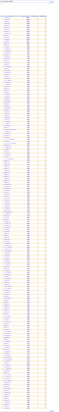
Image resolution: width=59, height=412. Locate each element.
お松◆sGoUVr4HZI (6, 233)
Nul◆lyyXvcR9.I (6, 325)
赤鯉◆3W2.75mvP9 (6, 29)
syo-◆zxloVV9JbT (6, 192)
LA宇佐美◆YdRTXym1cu (7, 221)
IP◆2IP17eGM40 (6, 219)
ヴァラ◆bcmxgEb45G (7, 231)
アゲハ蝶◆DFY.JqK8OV (7, 223)
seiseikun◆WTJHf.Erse (7, 290)
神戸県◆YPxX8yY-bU (7, 215)
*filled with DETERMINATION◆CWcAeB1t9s (10, 129)
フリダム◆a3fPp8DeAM (7, 78)
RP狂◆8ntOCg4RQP (7, 266)
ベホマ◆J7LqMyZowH (7, 76)
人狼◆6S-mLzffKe (6, 68)
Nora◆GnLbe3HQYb (7, 268)
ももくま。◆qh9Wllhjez (7, 121)
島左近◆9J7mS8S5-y (7, 88)
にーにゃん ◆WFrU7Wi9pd (7, 321)
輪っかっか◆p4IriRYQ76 (7, 270)
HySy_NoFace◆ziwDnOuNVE (8, 298)
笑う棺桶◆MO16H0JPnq (7, 337)
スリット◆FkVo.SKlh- (7, 123)
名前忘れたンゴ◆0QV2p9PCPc (8, 380)
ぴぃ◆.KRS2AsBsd (6, 282)
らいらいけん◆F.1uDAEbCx (8, 66)
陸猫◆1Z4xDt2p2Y (6, 176)
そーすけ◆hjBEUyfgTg (7, 227)
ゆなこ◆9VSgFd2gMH (7, 70)
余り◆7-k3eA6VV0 (6, 115)
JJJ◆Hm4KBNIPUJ (6, 127)
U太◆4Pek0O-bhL (6, 168)
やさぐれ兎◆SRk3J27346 (7, 133)
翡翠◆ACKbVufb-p (6, 180)
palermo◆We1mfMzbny (7, 23)
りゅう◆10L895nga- (7, 119)
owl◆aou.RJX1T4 (6, 90)
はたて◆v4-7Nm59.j (7, 141)
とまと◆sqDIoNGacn (7, 17)
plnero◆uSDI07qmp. (6, 21)
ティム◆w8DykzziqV (7, 137)
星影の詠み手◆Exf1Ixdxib (7, 335)
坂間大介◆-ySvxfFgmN (7, 135)
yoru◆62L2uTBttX (6, 27)
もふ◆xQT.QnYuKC (6, 329)
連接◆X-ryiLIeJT (6, 235)
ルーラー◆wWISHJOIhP (7, 341)
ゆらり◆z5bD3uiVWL (7, 294)
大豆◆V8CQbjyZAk (6, 37)
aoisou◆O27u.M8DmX (7, 239)
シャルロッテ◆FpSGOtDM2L (8, 286)
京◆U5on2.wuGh (6, 60)
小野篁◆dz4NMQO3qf (7, 394)
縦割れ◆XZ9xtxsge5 (7, 296)
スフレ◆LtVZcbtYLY (7, 19)
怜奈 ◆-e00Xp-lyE (6, 345)
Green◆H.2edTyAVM (7, 74)
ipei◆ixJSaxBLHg (6, 396)
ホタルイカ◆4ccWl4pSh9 (7, 274)
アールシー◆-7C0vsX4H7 (7, 376)
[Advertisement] (23, 9)
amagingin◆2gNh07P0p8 (7, 382)
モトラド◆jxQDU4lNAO (7, 125)
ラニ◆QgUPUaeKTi (6, 31)
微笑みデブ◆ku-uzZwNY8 (7, 188)
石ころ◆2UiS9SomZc (7, 62)
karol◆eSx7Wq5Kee (6, 237)
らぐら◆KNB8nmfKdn (7, 170)
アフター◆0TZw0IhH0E (7, 351)
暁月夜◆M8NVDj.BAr (7, 182)
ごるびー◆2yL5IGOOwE (7, 33)
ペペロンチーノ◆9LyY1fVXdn (8, 247)
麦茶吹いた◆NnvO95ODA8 (8, 184)
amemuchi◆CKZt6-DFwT (7, 131)
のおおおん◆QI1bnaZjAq (7, 225)
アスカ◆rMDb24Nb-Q (7, 229)
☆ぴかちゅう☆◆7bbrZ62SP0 (8, 80)
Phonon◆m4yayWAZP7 (7, 164)
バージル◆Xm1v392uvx (7, 86)
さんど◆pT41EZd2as (7, 384)
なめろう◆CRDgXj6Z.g (7, 347)
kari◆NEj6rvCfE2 (6, 372)
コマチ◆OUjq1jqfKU (7, 178)
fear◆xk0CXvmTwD (6, 400)
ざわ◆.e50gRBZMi (6, 217)
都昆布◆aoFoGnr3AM (7, 284)
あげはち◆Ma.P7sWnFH (7, 392)
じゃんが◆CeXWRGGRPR (7, 245)
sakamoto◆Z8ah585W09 (7, 292)
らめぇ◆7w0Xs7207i (7, 113)
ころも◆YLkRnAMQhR (7, 117)
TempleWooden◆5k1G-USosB (8, 331)
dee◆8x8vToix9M (6, 300)
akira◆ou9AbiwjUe (6, 64)
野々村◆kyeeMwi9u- (7, 386)
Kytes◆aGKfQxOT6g (7, 276)
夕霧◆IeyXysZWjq (6, 398)
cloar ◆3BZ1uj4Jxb (6, 166)
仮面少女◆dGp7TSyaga (7, 25)
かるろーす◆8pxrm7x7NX (7, 278)
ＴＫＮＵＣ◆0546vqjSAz (7, 82)
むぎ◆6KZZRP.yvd (6, 323)
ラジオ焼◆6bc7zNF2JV (7, 111)
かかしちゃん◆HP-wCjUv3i (8, 272)
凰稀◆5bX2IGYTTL (6, 390)
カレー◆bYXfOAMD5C (7, 186)
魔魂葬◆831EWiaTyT (7, 174)
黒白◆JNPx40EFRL (6, 349)
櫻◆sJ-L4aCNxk (6, 35)
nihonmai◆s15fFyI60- (7, 280)
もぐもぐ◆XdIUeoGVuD (7, 402)
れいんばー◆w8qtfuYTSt (7, 378)
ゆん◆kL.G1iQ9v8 (6, 404)
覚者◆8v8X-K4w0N (6, 172)
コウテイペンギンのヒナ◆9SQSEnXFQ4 (9, 139)
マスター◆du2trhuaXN (7, 194)
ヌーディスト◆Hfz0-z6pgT (7, 374)
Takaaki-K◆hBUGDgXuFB (7, 72)
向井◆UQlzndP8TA (6, 109)
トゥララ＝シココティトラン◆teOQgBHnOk (10, 143)
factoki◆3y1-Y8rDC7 (7, 162)
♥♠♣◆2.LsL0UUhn (6, 327)
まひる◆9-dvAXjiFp (7, 241)
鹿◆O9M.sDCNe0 (6, 339)
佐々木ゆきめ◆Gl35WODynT (8, 243)
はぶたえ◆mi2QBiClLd (7, 190)
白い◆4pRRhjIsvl (6, 319)
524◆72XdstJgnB (6, 343)
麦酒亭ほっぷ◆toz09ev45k (7, 388)
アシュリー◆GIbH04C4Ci (7, 84)
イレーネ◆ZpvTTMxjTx (7, 333)
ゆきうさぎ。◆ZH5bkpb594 (8, 288)
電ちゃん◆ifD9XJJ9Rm (7, 58)
